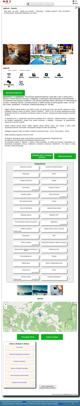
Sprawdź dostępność (14, 93)
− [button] (5, 307)
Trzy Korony (19, 347)
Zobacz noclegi (52, 337)
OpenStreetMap (72, 331)
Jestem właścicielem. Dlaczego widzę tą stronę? (47, 387)
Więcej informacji (65, 156)
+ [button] (5, 304)
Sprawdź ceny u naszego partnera (41, 156)
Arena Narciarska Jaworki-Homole (19, 375)
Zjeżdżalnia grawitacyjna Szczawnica (19, 354)
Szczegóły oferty (28, 337)
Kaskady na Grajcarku (19, 361)
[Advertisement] (40, 29)
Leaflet (65, 331)
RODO (60, 403)
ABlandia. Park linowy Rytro (19, 382)
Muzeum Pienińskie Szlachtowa (19, 368)
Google (24, 401)
